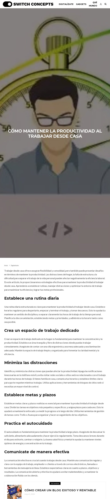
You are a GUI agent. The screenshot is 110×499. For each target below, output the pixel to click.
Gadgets (81, 4)
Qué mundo (93, 4)
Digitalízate (66, 4)
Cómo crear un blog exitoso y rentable (60, 490)
